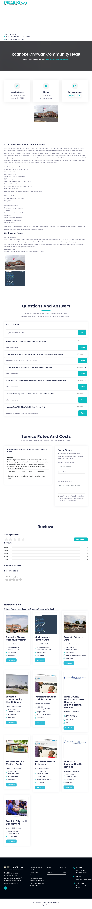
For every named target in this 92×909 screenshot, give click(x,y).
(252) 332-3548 (46, 95)
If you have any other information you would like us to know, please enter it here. (36, 381)
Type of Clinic (62, 472)
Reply (83, 347)
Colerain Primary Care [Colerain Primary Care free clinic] (73, 638)
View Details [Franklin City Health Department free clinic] (11, 841)
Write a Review (81, 539)
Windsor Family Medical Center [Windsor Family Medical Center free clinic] (15, 763)
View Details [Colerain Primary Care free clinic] (68, 663)
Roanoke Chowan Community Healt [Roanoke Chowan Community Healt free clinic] (16, 638)
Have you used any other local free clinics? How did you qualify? (30, 394)
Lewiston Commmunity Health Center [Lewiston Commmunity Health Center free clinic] (14, 699)
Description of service (65, 481)
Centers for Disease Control (36, 868)
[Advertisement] (46, 19)
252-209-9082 (44, 98)
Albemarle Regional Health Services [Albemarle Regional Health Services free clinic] (73, 764)
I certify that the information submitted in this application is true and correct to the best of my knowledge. (71, 498)
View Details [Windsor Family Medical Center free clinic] (11, 784)
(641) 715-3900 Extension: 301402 (20, 37)
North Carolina (33, 59)
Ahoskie (41, 59)
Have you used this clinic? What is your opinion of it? (25, 407)
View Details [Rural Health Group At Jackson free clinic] (40, 787)
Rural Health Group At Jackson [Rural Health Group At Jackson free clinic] (45, 763)
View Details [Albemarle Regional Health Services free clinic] (68, 787)
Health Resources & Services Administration (37, 879)
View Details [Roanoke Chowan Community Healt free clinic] (11, 660)
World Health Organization (34, 874)
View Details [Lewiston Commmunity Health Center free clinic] (11, 722)
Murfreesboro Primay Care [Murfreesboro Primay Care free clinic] (42, 638)
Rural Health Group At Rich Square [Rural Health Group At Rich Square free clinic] (45, 698)
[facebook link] (5, 888)
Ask (81, 332)
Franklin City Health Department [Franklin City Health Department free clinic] (17, 822)
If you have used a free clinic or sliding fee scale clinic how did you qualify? (34, 354)
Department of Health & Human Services (37, 884)
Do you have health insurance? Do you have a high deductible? (29, 367)
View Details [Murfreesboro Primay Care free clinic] (40, 660)
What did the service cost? (66, 462)
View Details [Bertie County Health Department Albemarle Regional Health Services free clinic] (68, 728)
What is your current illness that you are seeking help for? (27, 341)
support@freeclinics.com (17, 39)
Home (25, 59)
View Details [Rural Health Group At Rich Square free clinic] (40, 723)
